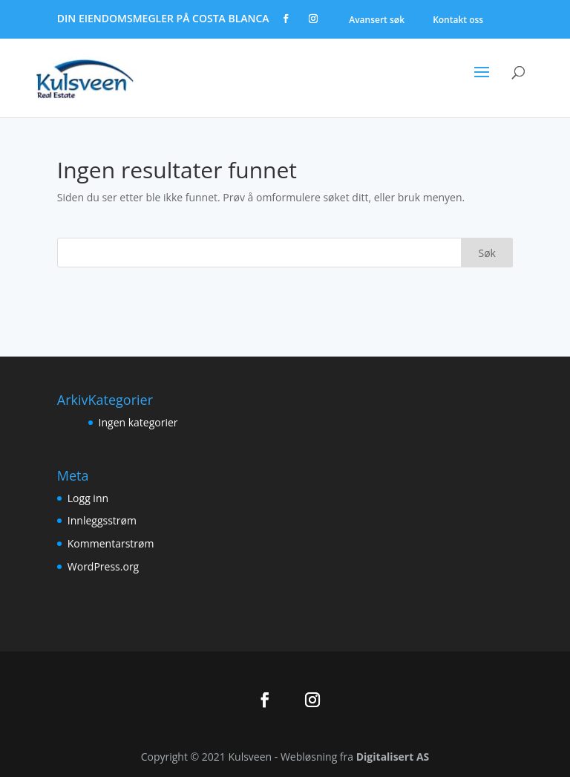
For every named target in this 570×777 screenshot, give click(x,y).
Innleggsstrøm (102, 520)
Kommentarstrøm (111, 543)
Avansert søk (376, 19)
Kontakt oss (458, 19)
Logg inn (88, 498)
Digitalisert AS (393, 757)
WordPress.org (103, 566)
